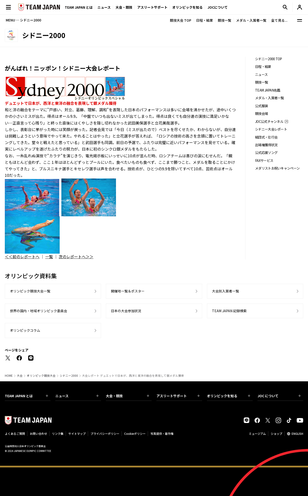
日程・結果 (204, 20)
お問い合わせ (38, 433)
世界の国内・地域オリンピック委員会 (38, 310)
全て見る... (279, 20)
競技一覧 (224, 20)
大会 (20, 375)
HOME (9, 375)
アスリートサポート (152, 7)
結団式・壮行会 (266, 137)
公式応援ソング (266, 152)
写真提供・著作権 (161, 433)
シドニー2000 (69, 375)
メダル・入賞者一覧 (251, 20)
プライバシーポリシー (104, 433)
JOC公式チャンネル (269, 121)
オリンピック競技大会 (41, 375)
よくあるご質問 (15, 433)
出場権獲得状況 (266, 145)
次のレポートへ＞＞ (76, 256)
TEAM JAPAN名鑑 (267, 90)
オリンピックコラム (25, 330)
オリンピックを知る (187, 7)
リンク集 (58, 433)
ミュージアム (257, 433)
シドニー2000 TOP (268, 59)
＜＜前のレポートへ (22, 256)
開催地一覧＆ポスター (128, 291)
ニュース (104, 7)
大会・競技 (127, 395)
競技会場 (261, 113)
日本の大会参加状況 (126, 310)
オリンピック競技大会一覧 (30, 291)
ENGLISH (297, 433)
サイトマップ (77, 433)
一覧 (49, 256)
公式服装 (261, 106)
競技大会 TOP (180, 20)
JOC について (279, 395)
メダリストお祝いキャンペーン (277, 168)
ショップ (276, 433)
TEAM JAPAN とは (26, 395)
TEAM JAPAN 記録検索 (229, 310)
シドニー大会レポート (271, 129)
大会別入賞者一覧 (225, 291)
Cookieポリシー (135, 433)
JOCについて (217, 7)
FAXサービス (264, 160)
